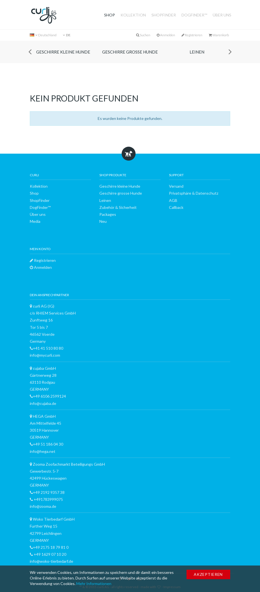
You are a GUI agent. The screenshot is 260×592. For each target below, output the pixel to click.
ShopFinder (163, 15)
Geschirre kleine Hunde (63, 51)
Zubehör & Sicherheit (118, 207)
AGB (173, 200)
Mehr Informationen (93, 583)
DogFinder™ (194, 15)
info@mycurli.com (45, 355)
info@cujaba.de (43, 403)
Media (35, 221)
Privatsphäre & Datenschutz (193, 193)
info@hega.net (42, 451)
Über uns (222, 15)
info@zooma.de (43, 506)
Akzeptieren (208, 574)
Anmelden (166, 35)
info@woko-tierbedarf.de (51, 561)
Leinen (197, 51)
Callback (176, 207)
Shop (109, 15)
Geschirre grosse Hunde (130, 51)
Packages (107, 214)
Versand (176, 186)
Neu (103, 221)
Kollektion (133, 15)
